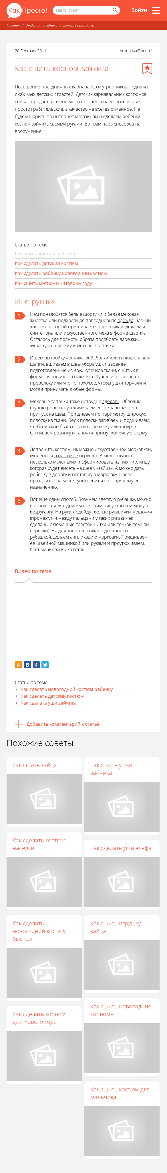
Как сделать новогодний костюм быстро (40, 931)
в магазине (66, 455)
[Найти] (114, 10)
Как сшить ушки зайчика (111, 768)
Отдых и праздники (41, 25)
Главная (13, 25)
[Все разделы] (156, 10)
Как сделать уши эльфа (121, 848)
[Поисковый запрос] (86, 10)
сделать (110, 401)
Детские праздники (78, 25)
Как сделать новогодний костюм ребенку (67, 689)
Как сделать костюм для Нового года (39, 1018)
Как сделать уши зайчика (49, 703)
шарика (137, 333)
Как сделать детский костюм (46, 263)
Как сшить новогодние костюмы (120, 1010)
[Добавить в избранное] (147, 68)
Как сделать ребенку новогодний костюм (61, 273)
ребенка (56, 408)
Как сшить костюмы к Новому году (53, 283)
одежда (125, 320)
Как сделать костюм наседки (39, 844)
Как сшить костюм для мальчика (120, 1093)
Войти (139, 10)
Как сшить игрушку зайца (115, 927)
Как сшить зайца (35, 765)
